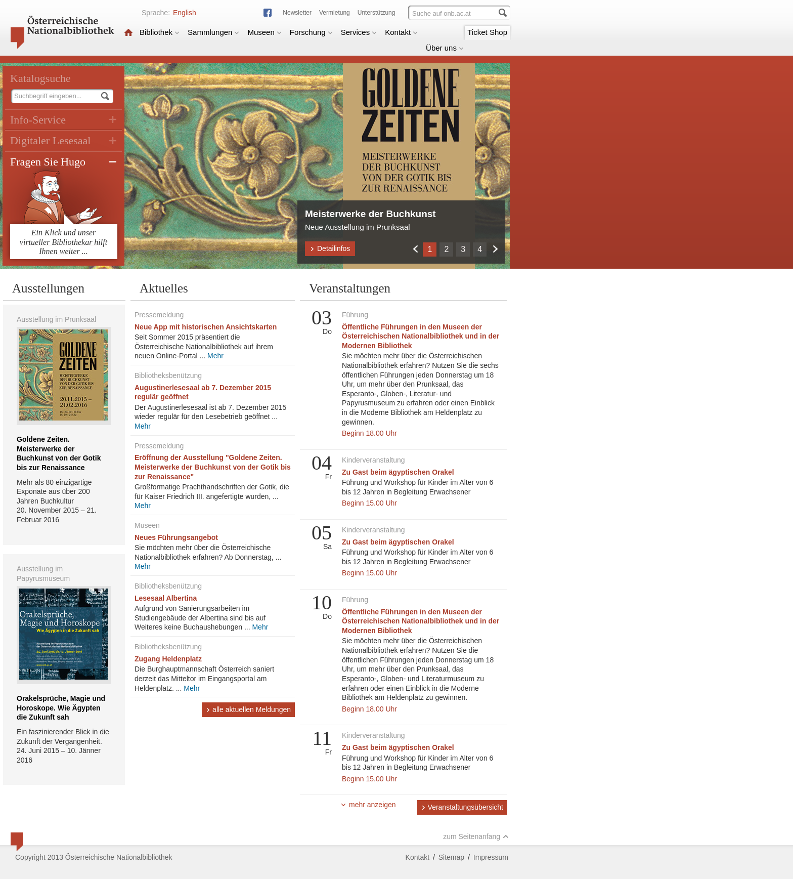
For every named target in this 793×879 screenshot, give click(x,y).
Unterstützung (376, 12)
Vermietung (334, 12)
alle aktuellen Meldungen (248, 709)
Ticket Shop (487, 32)
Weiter (495, 249)
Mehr (215, 356)
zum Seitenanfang (476, 836)
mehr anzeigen (368, 805)
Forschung (311, 32)
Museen (264, 32)
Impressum (490, 857)
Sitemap (451, 857)
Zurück (415, 249)
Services (359, 32)
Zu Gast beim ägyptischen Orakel (398, 472)
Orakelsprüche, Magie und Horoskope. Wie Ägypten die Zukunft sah (61, 707)
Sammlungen (213, 32)
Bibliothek (160, 32)
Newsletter (297, 12)
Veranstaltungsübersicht (462, 807)
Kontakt (401, 32)
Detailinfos (330, 248)
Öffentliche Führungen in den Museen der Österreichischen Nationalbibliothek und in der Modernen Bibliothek (420, 336)
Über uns (445, 48)
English (184, 13)
